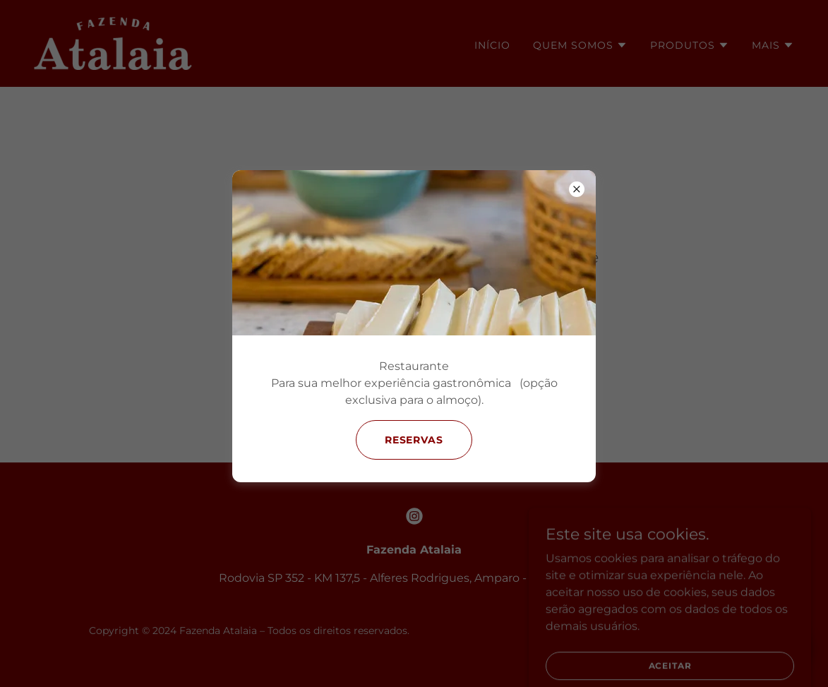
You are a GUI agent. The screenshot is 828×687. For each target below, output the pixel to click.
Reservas (414, 440)
